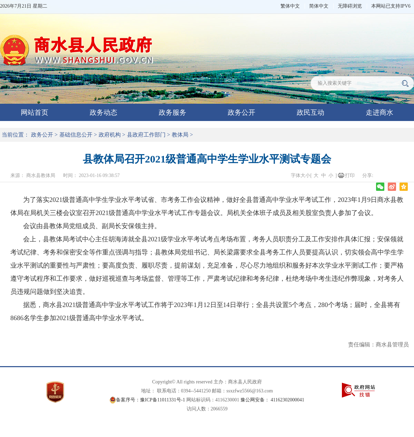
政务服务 (172, 112)
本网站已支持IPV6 (391, 6)
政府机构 (110, 135)
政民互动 (310, 112)
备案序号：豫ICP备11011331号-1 (150, 399)
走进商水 (379, 112)
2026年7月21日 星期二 (23, 6)
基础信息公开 (75, 135)
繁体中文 (290, 6)
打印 (350, 175)
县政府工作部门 (146, 135)
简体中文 (318, 6)
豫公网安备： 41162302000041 (272, 399)
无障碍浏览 (350, 6)
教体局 (180, 135)
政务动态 (103, 112)
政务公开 (241, 112)
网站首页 (34, 112)
